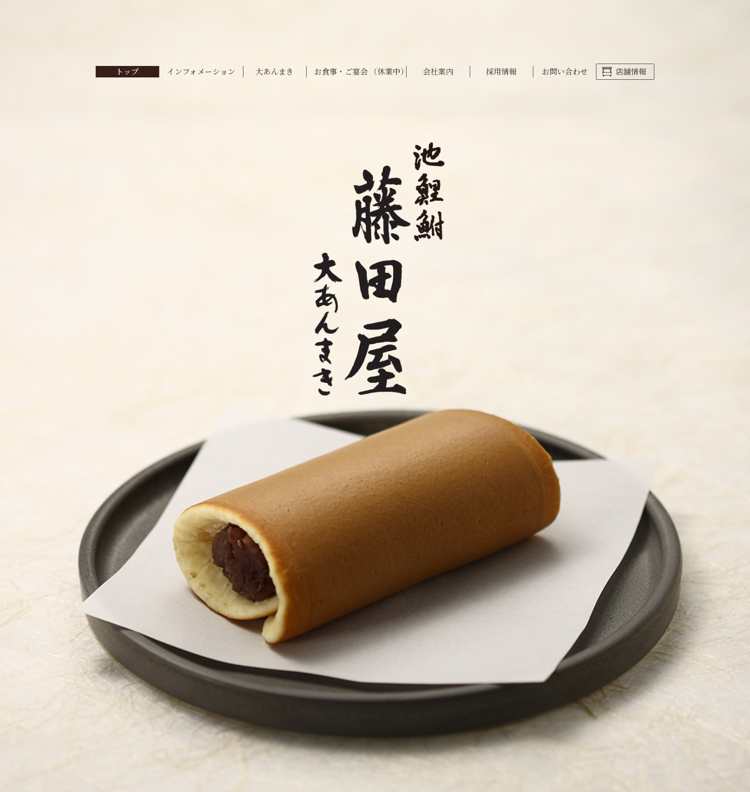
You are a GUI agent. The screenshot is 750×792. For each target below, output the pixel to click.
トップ (127, 71)
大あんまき (274, 71)
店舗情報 (631, 71)
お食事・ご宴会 (360, 71)
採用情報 (501, 71)
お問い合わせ (565, 71)
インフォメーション (201, 71)
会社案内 (438, 71)
